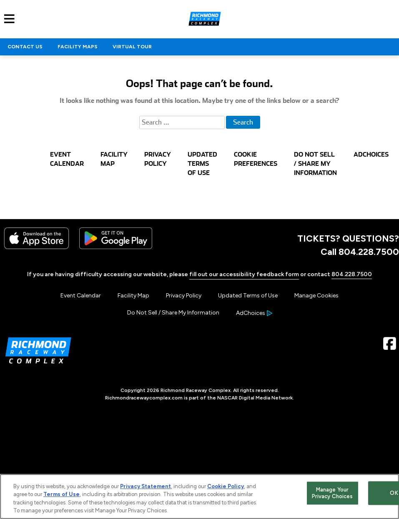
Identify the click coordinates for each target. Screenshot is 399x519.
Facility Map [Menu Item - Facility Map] (133, 295)
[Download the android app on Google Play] (115, 247)
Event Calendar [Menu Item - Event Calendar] (80, 295)
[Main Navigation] (7, 19)
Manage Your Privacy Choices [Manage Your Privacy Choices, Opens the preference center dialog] (332, 493)
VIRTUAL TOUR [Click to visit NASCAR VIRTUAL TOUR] (132, 47)
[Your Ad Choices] (254, 313)
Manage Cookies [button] (316, 295)
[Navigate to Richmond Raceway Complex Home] (205, 18)
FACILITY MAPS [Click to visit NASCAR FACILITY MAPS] (78, 47)
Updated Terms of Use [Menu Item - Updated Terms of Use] (248, 295)
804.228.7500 (351, 274)
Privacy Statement (145, 486)
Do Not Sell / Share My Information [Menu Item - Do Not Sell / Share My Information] (173, 312)
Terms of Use (61, 494)
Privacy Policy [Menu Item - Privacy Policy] (183, 295)
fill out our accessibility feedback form (244, 274)
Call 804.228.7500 (360, 251)
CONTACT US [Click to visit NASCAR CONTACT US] (25, 47)
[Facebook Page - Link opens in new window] (389, 346)
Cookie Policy (225, 486)
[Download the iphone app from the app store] (36, 247)
